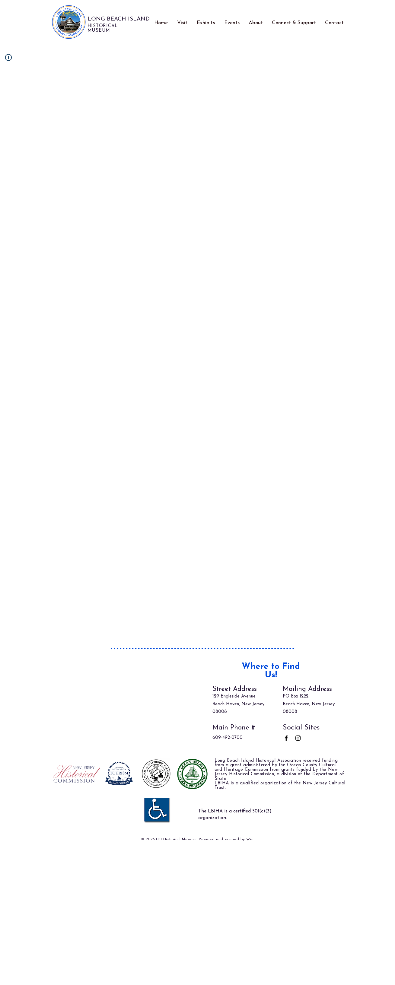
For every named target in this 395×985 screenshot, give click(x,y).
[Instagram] (298, 738)
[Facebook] (286, 738)
